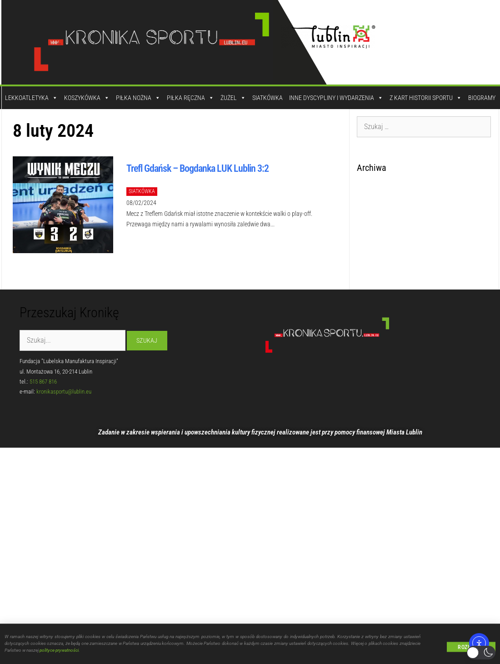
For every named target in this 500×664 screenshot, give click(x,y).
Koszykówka (87, 97)
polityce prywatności (59, 652)
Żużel (233, 97)
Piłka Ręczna (190, 97)
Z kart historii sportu (426, 97)
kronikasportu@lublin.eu (63, 391)
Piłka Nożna (138, 97)
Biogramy (481, 97)
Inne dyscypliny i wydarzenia (336, 97)
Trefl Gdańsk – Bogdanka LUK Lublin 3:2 (197, 168)
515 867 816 (43, 381)
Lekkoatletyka (31, 97)
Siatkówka (267, 97)
